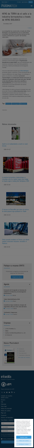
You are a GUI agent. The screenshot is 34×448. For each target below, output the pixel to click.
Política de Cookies (24, 440)
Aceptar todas (23, 437)
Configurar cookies (24, 444)
